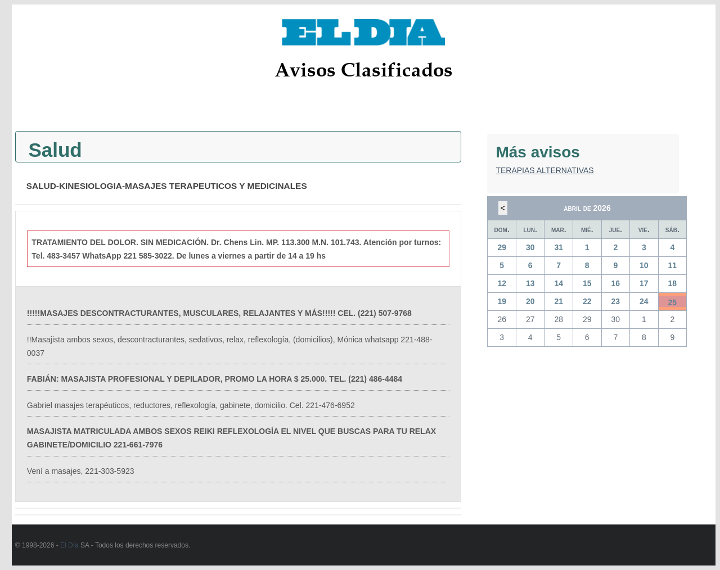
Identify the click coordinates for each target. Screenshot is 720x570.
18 (672, 283)
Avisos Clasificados (363, 69)
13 (530, 283)
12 (501, 283)
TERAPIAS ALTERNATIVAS (544, 170)
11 (672, 265)
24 (644, 301)
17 (644, 283)
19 (501, 301)
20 (530, 301)
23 (615, 301)
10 (644, 265)
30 (530, 247)
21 (558, 301)
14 (558, 283)
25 (672, 302)
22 (587, 301)
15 (587, 283)
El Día (69, 545)
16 (615, 283)
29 (501, 247)
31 (558, 247)
